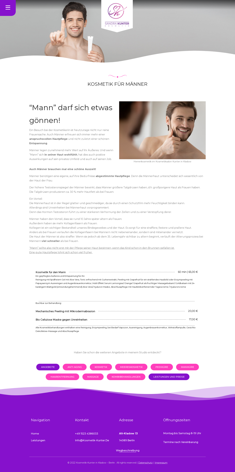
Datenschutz (145, 462)
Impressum (161, 462)
